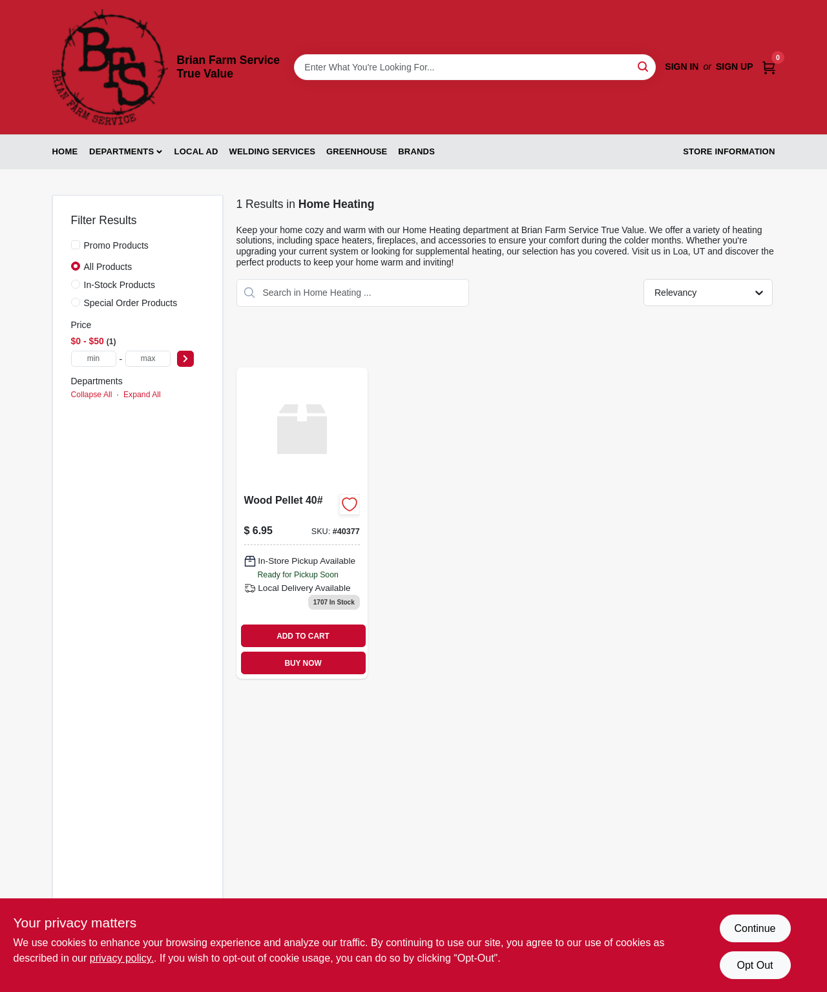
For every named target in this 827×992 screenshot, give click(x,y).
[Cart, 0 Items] (768, 67)
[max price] (148, 359)
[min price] (93, 359)
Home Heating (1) (109, 414)
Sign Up (734, 66)
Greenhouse (356, 151)
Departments (121, 151)
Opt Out (755, 965)
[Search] (643, 66)
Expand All (142, 394)
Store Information (729, 151)
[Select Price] (185, 359)
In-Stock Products (120, 285)
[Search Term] (475, 67)
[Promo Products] (75, 244)
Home (65, 151)
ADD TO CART (303, 636)
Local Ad (196, 151)
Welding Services (272, 151)
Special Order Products (131, 303)
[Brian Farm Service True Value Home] (110, 67)
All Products (108, 267)
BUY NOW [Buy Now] (302, 663)
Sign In (681, 66)
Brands (416, 151)
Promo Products (116, 245)
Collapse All (91, 394)
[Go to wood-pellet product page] (302, 523)
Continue (754, 928)
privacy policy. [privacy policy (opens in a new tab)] (122, 958)
